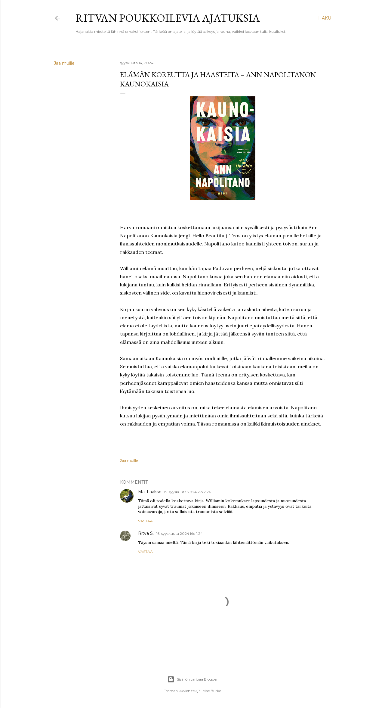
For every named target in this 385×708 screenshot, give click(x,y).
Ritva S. (146, 533)
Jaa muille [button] (64, 63)
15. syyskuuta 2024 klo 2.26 (187, 492)
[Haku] (324, 18)
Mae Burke (211, 690)
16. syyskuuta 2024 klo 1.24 (179, 533)
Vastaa (145, 521)
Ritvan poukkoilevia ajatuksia (167, 18)
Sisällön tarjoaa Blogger (192, 679)
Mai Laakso (150, 491)
